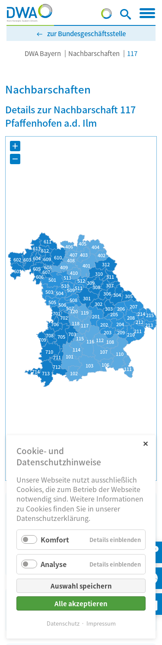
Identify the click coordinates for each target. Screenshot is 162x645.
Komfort (55, 539)
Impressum (101, 623)
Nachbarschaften (94, 53)
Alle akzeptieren (81, 603)
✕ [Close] (145, 443)
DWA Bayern (43, 53)
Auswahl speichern (81, 585)
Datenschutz (63, 623)
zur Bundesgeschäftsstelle (86, 33)
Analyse (54, 564)
